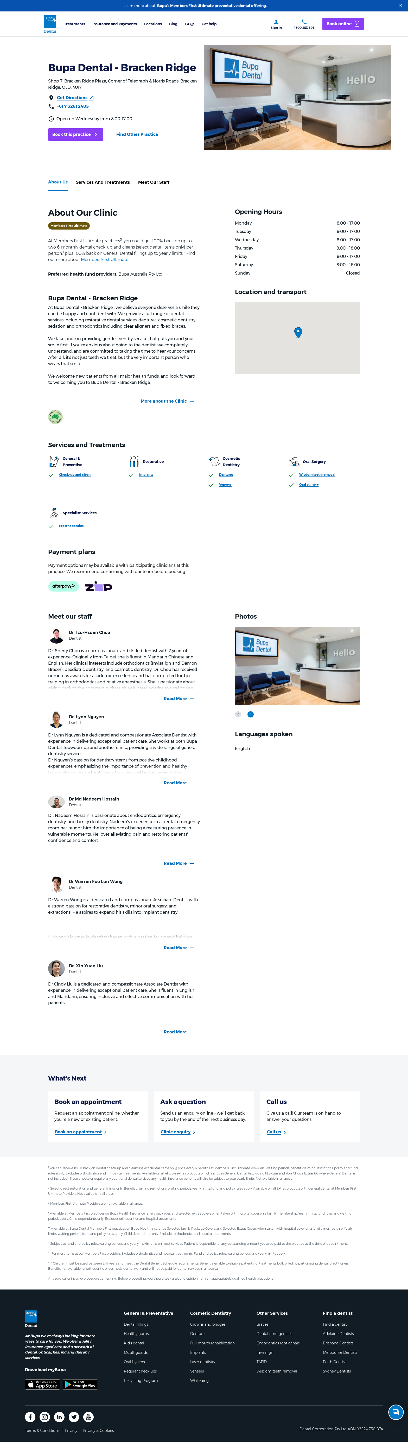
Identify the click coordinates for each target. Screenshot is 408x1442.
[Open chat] (396, 1412)
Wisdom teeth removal (317, 475)
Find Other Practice (137, 134)
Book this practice (71, 134)
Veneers (225, 484)
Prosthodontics (71, 526)
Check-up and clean (75, 475)
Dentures (226, 475)
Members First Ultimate (104, 259)
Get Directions (72, 97)
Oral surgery (309, 484)
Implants (146, 475)
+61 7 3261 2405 (73, 106)
